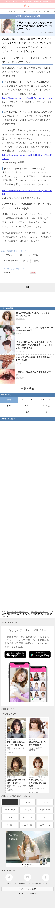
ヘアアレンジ (9, 255)
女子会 (26, 261)
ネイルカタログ (45, 810)
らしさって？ (11, 883)
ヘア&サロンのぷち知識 (27, 16)
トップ (9, 802)
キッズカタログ (27, 810)
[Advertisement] (23, 299)
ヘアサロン (9, 817)
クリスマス (33, 255)
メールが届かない (32, 883)
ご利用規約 (21, 883)
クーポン (10, 825)
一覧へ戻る (27, 388)
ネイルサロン (27, 817)
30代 (21, 255)
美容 (27, 412)
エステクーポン (45, 825)
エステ (27, 406)
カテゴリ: (39, 612)
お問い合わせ (43, 883)
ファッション (45, 406)
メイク (9, 412)
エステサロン (45, 817)
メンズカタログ (10, 810)
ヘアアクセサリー (11, 261)
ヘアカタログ (45, 802)
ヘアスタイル (27, 400)
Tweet (7, 272)
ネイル (9, 406)
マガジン (27, 802)
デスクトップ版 (27, 889)
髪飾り (36, 261)
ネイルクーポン (27, 825)
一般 (46, 412)
